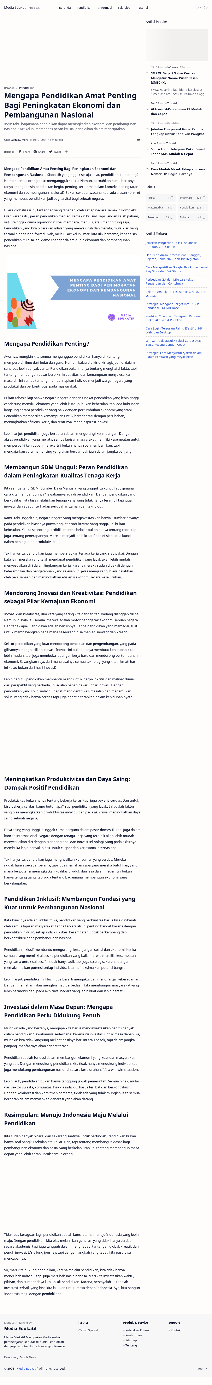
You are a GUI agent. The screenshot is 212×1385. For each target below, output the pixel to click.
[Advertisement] (72, 50)
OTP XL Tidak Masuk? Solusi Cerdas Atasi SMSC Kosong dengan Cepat (174, 344)
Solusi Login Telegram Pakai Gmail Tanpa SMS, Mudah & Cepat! (178, 153)
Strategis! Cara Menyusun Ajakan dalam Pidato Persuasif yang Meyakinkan (174, 357)
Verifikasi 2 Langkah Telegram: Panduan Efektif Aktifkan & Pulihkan (174, 320)
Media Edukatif (16, 7)
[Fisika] (161, 200)
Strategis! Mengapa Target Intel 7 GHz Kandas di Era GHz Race (172, 308)
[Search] (206, 7)
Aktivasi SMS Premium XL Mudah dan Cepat (176, 113)
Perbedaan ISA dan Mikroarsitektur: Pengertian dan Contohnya (170, 283)
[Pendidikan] (174, 125)
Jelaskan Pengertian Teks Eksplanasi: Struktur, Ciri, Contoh (171, 247)
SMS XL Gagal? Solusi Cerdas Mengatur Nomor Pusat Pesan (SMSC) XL (174, 80)
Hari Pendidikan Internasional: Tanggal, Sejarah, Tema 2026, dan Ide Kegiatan (173, 259)
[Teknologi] (161, 219)
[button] (199, 7)
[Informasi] (174, 69)
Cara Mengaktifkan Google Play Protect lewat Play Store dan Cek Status (177, 271)
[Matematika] (161, 209)
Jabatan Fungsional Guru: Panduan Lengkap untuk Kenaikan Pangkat (178, 133)
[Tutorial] (186, 69)
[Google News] (27, 1365)
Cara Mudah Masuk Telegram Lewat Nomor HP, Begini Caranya (179, 173)
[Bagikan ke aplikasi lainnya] (66, 153)
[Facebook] (10, 1365)
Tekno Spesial (88, 1338)
